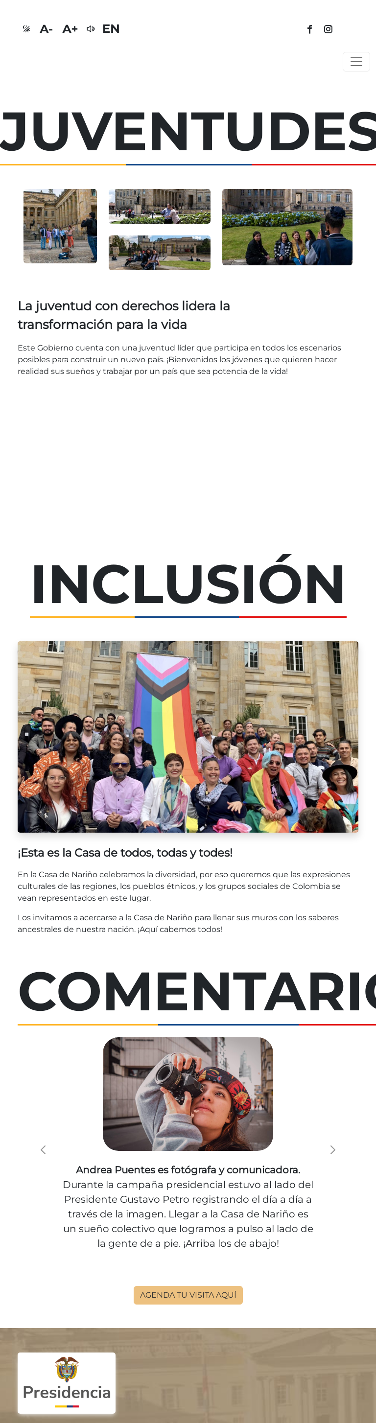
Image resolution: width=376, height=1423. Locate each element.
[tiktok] (349, 30)
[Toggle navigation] (356, 61)
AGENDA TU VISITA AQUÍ (188, 1295)
